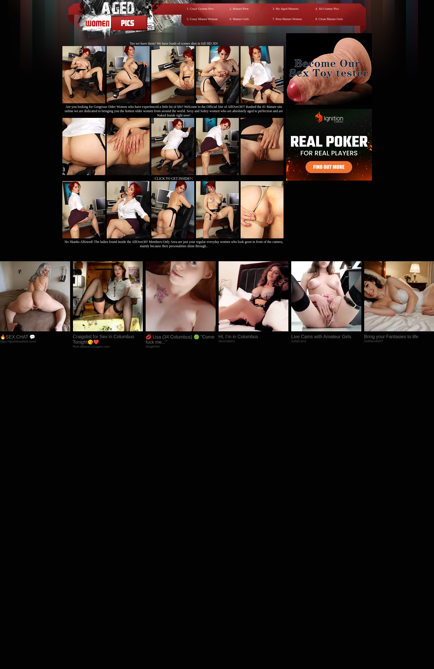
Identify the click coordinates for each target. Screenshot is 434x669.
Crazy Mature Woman (204, 19)
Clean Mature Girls (331, 19)
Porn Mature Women (289, 19)
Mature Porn (241, 8)
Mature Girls (241, 19)
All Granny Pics (329, 8)
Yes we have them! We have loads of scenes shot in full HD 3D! (174, 43)
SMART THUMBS (227, 617)
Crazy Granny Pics (202, 8)
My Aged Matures (287, 8)
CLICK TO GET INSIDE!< (174, 179)
